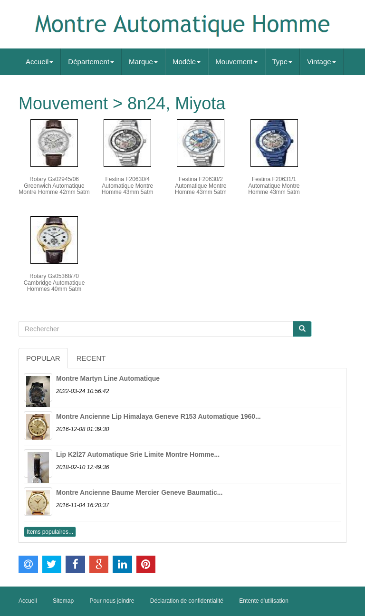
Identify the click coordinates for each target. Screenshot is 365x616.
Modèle (187, 62)
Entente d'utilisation (263, 600)
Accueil (39, 62)
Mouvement (236, 62)
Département (91, 62)
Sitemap (63, 600)
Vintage (321, 62)
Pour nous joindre (111, 600)
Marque (143, 62)
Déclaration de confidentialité (186, 600)
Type (282, 62)
